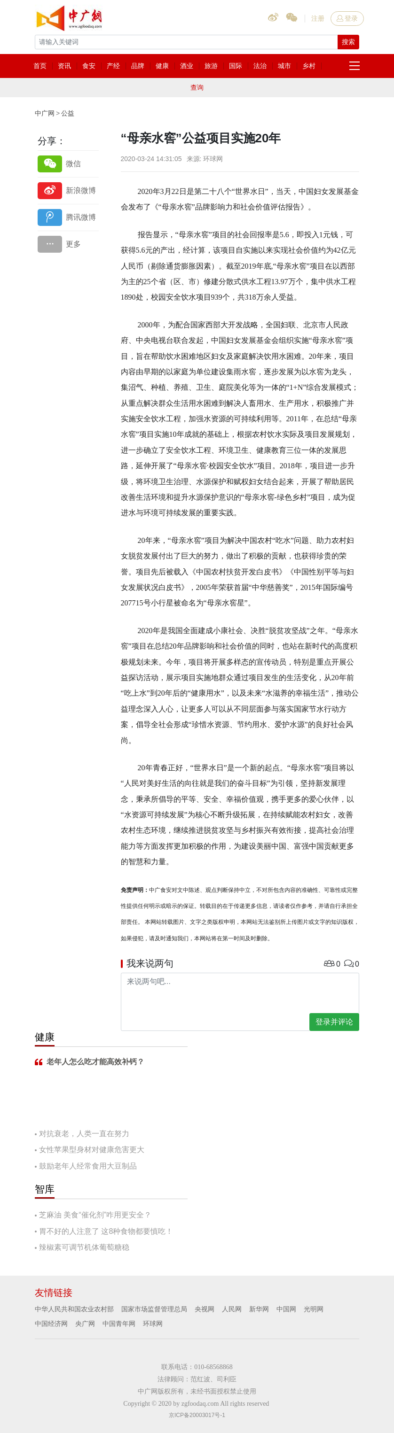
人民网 (232, 1309)
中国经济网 (51, 1323)
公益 (67, 113)
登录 (347, 18)
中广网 (45, 113)
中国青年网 (118, 1323)
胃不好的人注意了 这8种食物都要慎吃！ (106, 1231)
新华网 (259, 1309)
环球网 (153, 1323)
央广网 (85, 1323)
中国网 (286, 1309)
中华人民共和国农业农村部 (74, 1309)
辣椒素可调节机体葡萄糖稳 (84, 1247)
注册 (317, 18)
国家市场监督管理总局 (154, 1309)
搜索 (348, 42)
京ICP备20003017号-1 (197, 1415)
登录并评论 (334, 1022)
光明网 (313, 1309)
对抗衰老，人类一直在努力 (84, 1134)
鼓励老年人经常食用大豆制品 (88, 1166)
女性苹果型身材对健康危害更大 (91, 1150)
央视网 (204, 1309)
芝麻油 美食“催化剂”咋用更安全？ (95, 1215)
